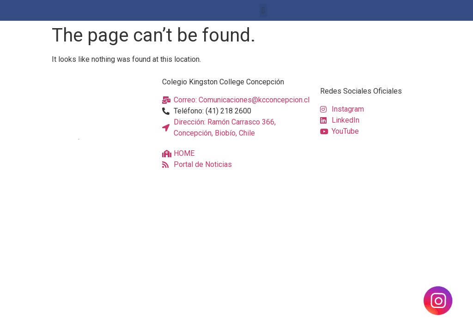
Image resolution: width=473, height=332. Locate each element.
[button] (263, 10)
